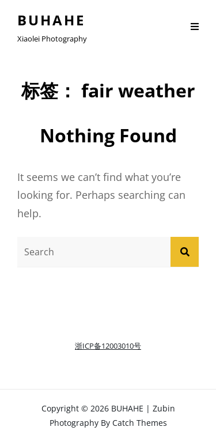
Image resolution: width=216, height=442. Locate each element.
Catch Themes (139, 422)
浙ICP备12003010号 (108, 346)
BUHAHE (51, 19)
